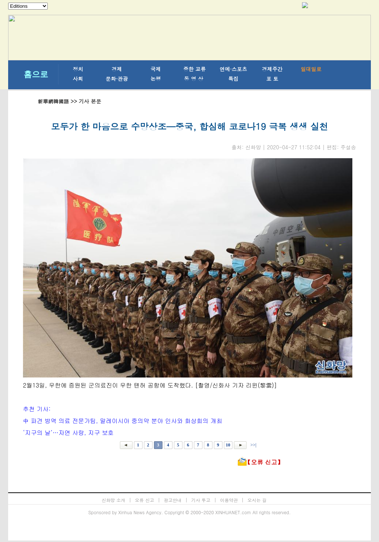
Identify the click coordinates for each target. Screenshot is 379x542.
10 (228, 445)
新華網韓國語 (53, 101)
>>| (252, 445)
